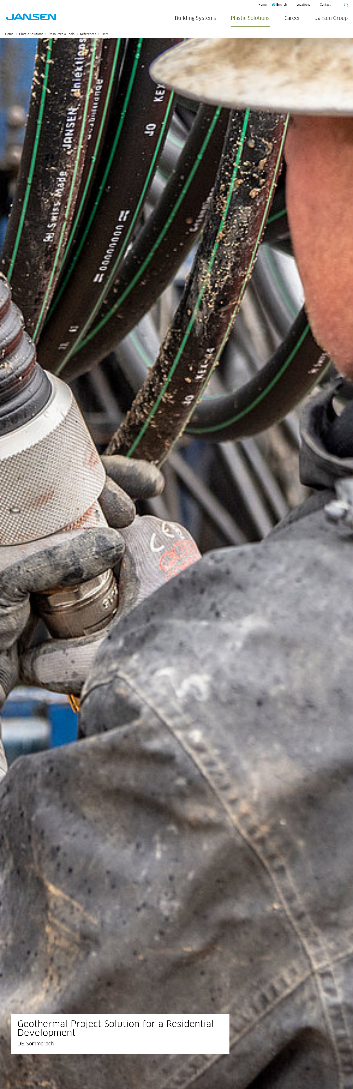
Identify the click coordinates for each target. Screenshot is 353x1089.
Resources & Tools (62, 34)
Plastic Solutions (250, 18)
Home (262, 4)
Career (292, 18)
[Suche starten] (344, 5)
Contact (325, 4)
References (88, 34)
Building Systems (195, 18)
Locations (303, 4)
